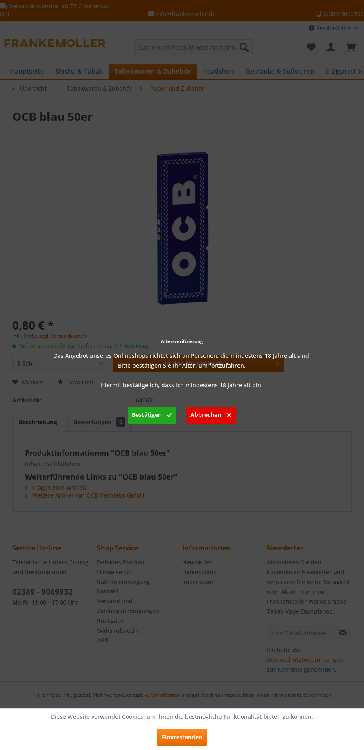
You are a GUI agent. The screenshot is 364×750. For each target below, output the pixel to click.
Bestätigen (152, 413)
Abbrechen (210, 413)
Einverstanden (182, 737)
